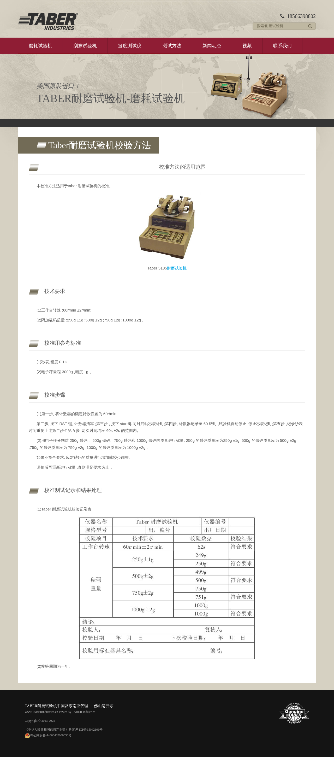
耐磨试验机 (177, 268)
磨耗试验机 (40, 46)
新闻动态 (211, 46)
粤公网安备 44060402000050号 (48, 735)
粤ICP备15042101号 (89, 729)
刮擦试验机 (85, 46)
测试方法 (172, 46)
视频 (247, 46)
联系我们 (282, 46)
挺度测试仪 (129, 46)
